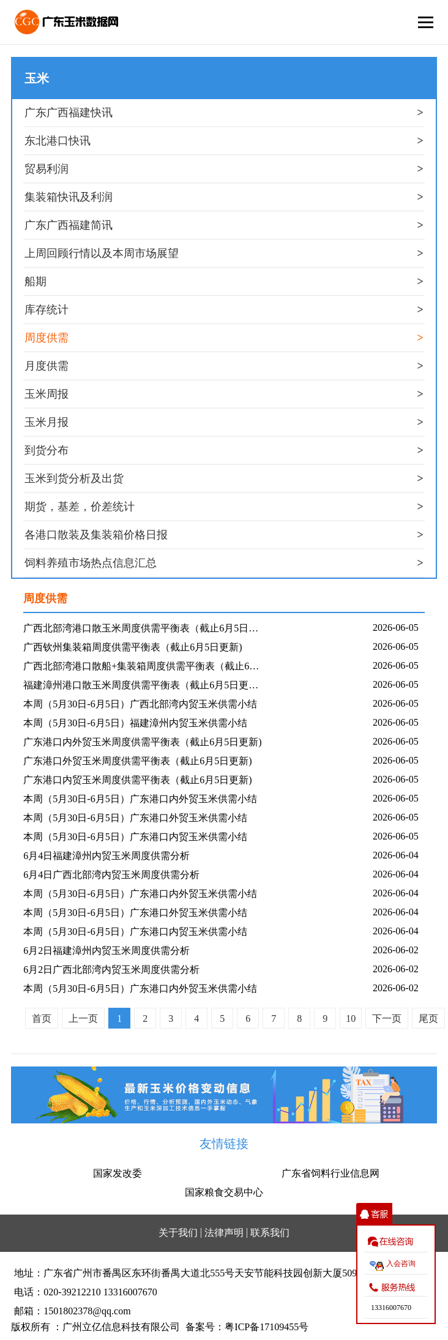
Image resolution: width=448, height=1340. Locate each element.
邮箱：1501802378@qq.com (72, 1311)
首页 (41, 1018)
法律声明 (224, 1232)
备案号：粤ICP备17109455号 (246, 1327)
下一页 (386, 1018)
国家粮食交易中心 (224, 1192)
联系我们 (269, 1232)
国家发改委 (117, 1173)
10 (351, 1018)
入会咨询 (401, 1263)
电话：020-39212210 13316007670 (85, 1292)
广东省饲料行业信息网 (330, 1173)
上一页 (83, 1018)
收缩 (374, 1214)
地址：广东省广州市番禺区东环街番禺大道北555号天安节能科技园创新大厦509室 (190, 1273)
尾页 (428, 1018)
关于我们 (178, 1232)
